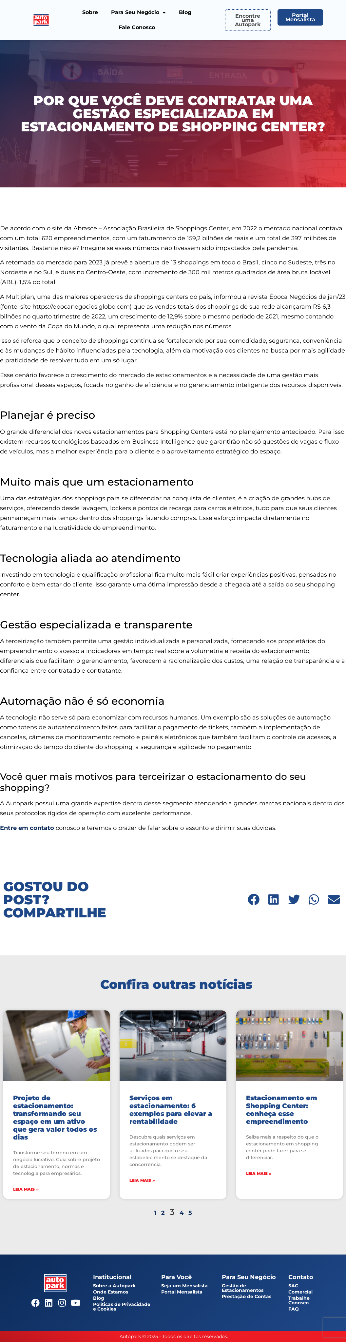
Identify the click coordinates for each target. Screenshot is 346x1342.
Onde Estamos (110, 1292)
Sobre (90, 12)
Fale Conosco (137, 27)
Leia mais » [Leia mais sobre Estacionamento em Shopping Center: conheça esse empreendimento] (259, 1173)
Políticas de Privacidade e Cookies (121, 1306)
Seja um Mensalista (184, 1286)
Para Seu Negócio (138, 12)
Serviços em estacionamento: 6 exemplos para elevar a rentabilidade (170, 1109)
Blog (185, 12)
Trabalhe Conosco (299, 1300)
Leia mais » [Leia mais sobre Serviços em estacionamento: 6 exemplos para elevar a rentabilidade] (142, 1180)
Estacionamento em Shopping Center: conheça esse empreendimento (281, 1109)
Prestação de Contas (246, 1296)
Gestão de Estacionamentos (242, 1288)
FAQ (293, 1309)
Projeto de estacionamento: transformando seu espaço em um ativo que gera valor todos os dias (55, 1117)
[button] (253, 899)
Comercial (300, 1292)
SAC (293, 1286)
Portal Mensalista (181, 1292)
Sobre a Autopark (114, 1286)
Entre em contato (27, 828)
